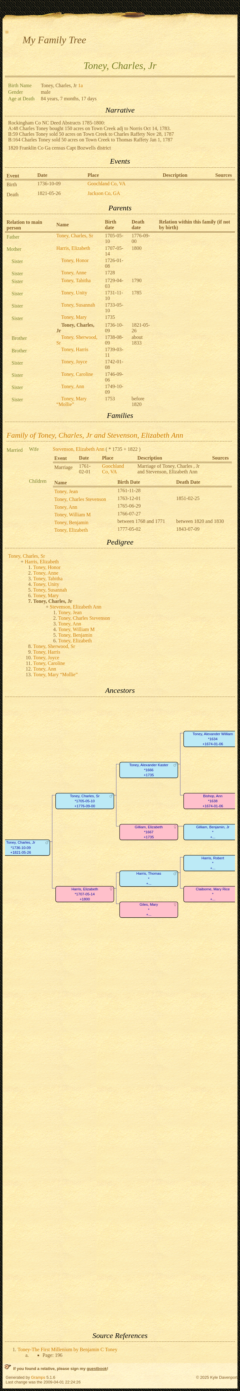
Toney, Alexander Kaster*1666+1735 (148, 770)
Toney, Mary (74, 317)
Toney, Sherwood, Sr (54, 646)
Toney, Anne (74, 272)
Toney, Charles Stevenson (80, 499)
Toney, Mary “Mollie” (71, 401)
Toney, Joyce (74, 361)
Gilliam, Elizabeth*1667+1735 (149, 832)
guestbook (97, 1368)
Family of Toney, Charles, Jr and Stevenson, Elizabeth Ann (95, 435)
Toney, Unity (74, 292)
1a (80, 85)
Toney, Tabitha (76, 280)
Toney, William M (72, 514)
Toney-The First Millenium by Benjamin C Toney (67, 1349)
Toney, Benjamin (71, 522)
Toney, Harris (75, 349)
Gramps (38, 1377)
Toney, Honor (75, 260)
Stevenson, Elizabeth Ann (79, 449)
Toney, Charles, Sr (74, 235)
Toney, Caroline (77, 374)
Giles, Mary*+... (149, 909)
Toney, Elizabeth (71, 530)
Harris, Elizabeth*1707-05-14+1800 (84, 894)
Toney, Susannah (78, 305)
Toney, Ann (72, 386)
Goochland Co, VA (107, 183)
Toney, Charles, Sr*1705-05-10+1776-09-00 (85, 801)
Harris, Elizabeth (73, 248)
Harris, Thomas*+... (148, 878)
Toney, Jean (66, 491)
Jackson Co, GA (104, 193)
